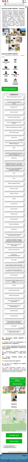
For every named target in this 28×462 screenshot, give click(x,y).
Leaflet (17, 430)
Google (23, 455)
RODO (8, 460)
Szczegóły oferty (14, 435)
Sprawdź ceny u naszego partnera (17, 379)
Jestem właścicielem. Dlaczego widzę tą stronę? (10, 446)
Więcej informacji (17, 384)
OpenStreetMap (23, 430)
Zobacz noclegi (14, 441)
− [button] (3, 413)
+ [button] (3, 411)
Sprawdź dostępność (10, 89)
